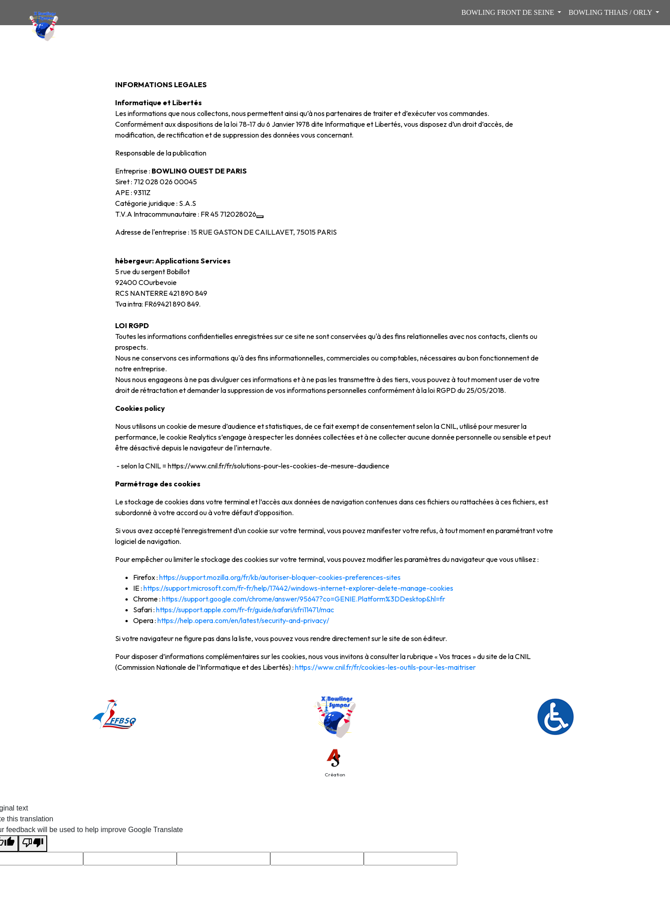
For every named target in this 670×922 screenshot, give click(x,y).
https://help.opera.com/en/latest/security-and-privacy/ (243, 620)
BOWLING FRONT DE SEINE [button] (508, 12)
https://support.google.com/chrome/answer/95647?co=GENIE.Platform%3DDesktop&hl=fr (303, 598)
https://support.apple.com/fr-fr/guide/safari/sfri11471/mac (245, 609)
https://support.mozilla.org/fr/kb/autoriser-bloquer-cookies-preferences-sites (280, 577)
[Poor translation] (32, 843)
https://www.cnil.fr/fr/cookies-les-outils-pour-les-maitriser (385, 667)
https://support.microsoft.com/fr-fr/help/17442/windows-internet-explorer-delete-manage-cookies (298, 587)
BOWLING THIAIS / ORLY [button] (611, 12)
